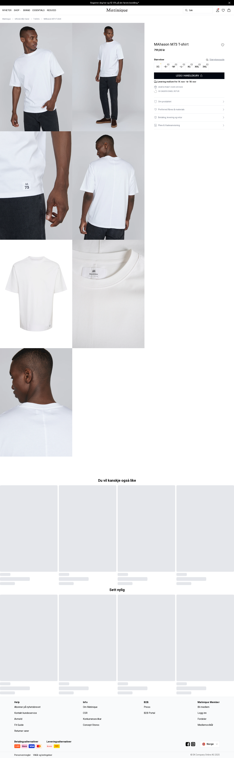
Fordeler (202, 719)
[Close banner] (229, 3)
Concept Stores (91, 724)
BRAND (26, 10)
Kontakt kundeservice (25, 713)
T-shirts (36, 19)
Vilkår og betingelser (42, 755)
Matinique (6, 19)
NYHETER (6, 10)
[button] (189, 102)
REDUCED (51, 10)
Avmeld (18, 719)
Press (147, 707)
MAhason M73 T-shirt (52, 19)
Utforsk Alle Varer (22, 19)
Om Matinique (90, 707)
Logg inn (202, 713)
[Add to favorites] (223, 45)
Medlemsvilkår (205, 724)
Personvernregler (22, 755)
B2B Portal (149, 713)
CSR (85, 713)
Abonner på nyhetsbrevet (27, 707)
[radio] (158, 66)
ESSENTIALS (39, 10)
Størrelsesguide (215, 59)
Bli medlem (203, 707)
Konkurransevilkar (92, 719)
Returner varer (21, 730)
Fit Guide (19, 724)
